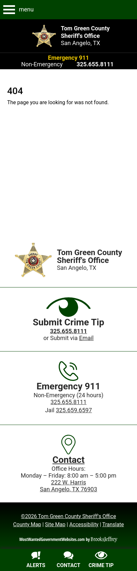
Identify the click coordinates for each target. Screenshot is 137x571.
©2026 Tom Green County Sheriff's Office (68, 516)
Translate (113, 524)
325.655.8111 (69, 402)
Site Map (55, 524)
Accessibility (84, 524)
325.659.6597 (74, 410)
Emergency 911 (68, 57)
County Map (27, 524)
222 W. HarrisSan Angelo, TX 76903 (68, 486)
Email (86, 337)
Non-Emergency (42, 64)
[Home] (33, 259)
